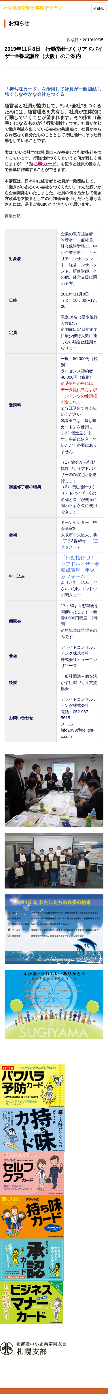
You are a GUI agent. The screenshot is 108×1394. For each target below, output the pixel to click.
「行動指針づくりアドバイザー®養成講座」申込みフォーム (80, 567)
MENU (99, 8)
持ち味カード (42, 163)
